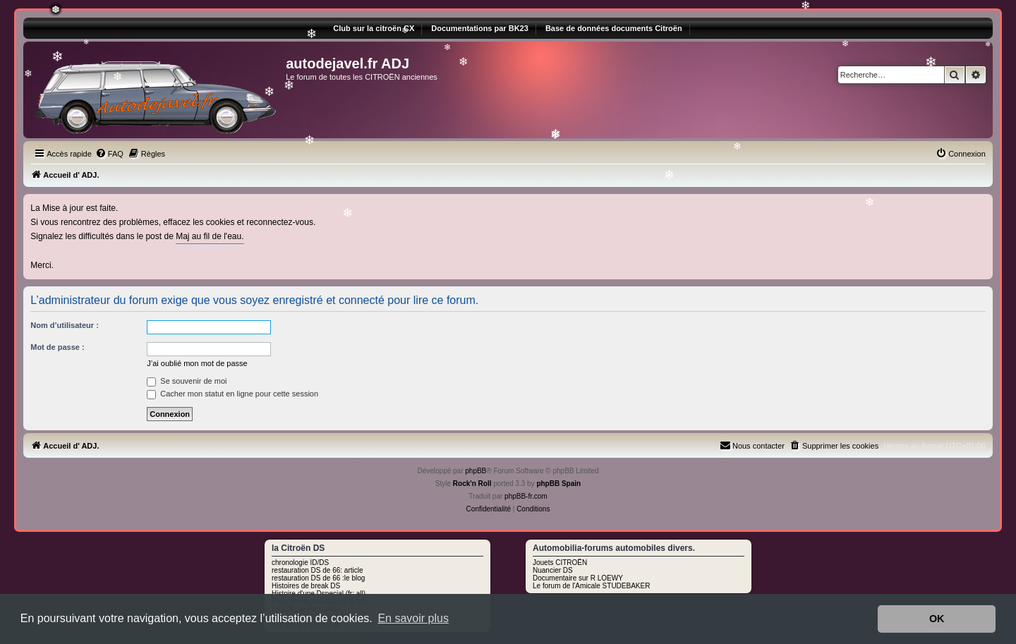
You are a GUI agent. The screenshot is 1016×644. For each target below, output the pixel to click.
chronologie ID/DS (300, 562)
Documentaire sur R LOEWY (578, 578)
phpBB (475, 471)
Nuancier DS (553, 570)
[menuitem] (109, 153)
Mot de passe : (57, 347)
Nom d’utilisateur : (64, 325)
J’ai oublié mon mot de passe (197, 363)
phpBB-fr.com (526, 496)
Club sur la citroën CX (373, 28)
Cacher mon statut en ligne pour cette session (232, 393)
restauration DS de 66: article (317, 570)
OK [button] (937, 618)
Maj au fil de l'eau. (209, 236)
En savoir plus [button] (413, 618)
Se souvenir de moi (186, 381)
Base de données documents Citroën (613, 28)
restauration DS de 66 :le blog (318, 578)
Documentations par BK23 (479, 28)
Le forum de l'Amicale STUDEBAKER (591, 586)
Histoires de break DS (306, 586)
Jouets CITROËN (560, 562)
